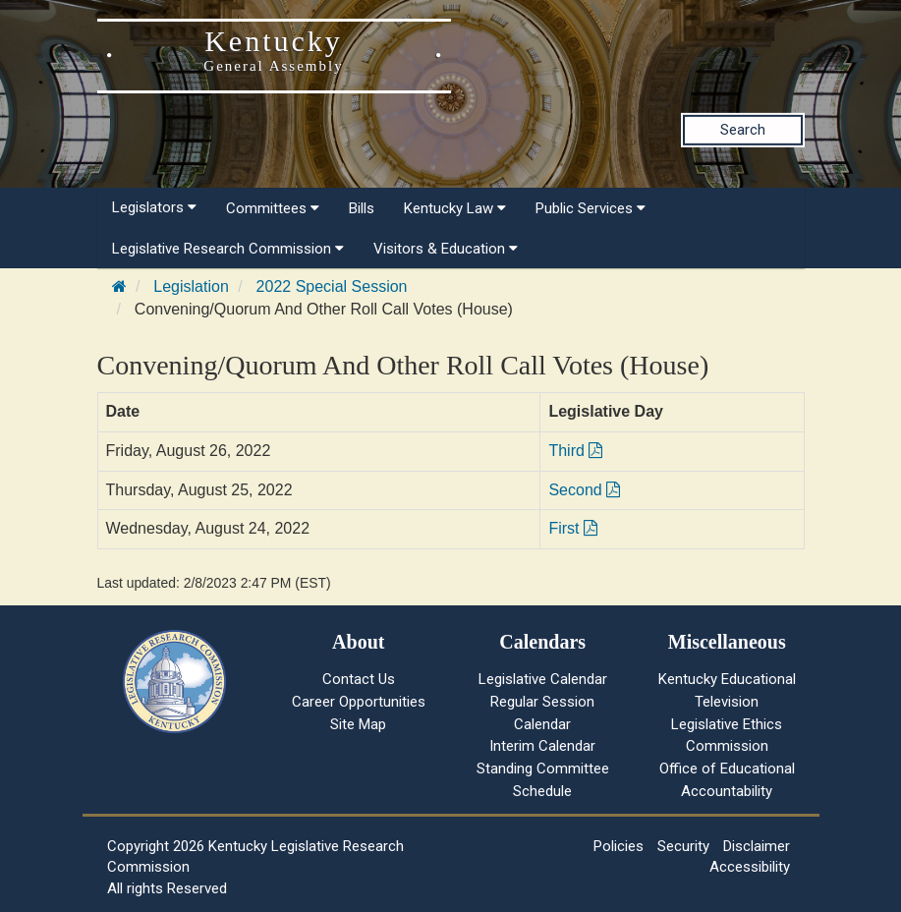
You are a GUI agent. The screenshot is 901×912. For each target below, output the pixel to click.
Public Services (590, 208)
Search (742, 130)
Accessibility (749, 867)
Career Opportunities (358, 702)
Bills (361, 208)
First (572, 528)
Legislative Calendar (543, 679)
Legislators (154, 207)
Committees (272, 208)
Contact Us (358, 679)
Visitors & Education (445, 248)
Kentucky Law (455, 208)
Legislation (191, 286)
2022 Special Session (332, 286)
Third (575, 450)
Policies (618, 846)
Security (683, 846)
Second (584, 490)
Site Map (358, 724)
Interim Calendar (542, 746)
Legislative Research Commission (228, 248)
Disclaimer (756, 846)
